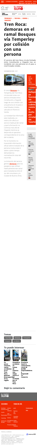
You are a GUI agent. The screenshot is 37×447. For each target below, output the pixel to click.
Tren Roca (8, 338)
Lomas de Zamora (18, 358)
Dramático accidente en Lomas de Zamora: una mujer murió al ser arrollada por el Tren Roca (16, 372)
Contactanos (29, 408)
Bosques (13, 90)
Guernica (29, 14)
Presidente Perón (10, 421)
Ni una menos (24, 14)
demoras (13, 164)
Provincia (24, 358)
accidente (17, 341)
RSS (27, 410)
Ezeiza (35, 1)
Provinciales (10, 425)
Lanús (2, 412)
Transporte (26, 338)
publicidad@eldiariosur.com (8, 438)
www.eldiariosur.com (6, 435)
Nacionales (4, 415)
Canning (21, 1)
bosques (7, 341)
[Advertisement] (18, 201)
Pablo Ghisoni (16, 421)
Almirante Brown (14, 14)
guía (15, 408)
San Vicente (28, 1)
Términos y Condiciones (6, 431)
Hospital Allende (16, 417)
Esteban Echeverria (12, 1)
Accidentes (7, 358)
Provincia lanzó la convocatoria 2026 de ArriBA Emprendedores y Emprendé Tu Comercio (26, 369)
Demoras (17, 338)
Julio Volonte (16, 425)
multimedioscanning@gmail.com (9, 437)
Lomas (19, 14)
